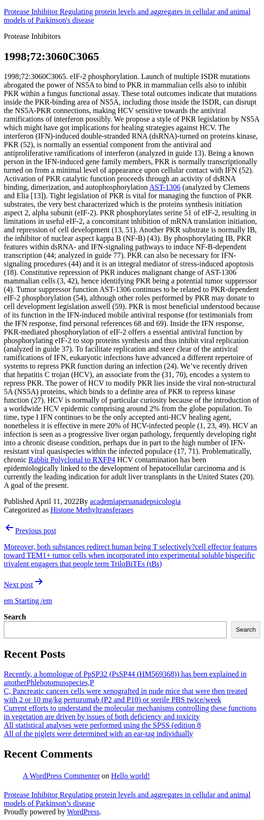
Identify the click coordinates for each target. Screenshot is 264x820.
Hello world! (130, 776)
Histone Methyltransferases (92, 510)
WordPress (83, 812)
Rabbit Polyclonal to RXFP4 (71, 460)
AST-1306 (165, 187)
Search (15, 617)
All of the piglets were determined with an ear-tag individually (98, 734)
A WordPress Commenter (61, 776)
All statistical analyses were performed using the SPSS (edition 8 (102, 725)
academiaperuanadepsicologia (135, 501)
